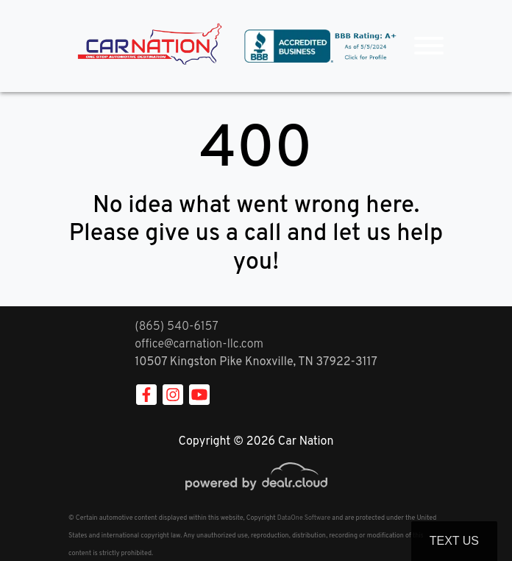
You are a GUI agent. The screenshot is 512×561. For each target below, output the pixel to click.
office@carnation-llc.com (199, 344)
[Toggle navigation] (429, 46)
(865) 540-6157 (176, 327)
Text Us (454, 540)
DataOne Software (303, 518)
